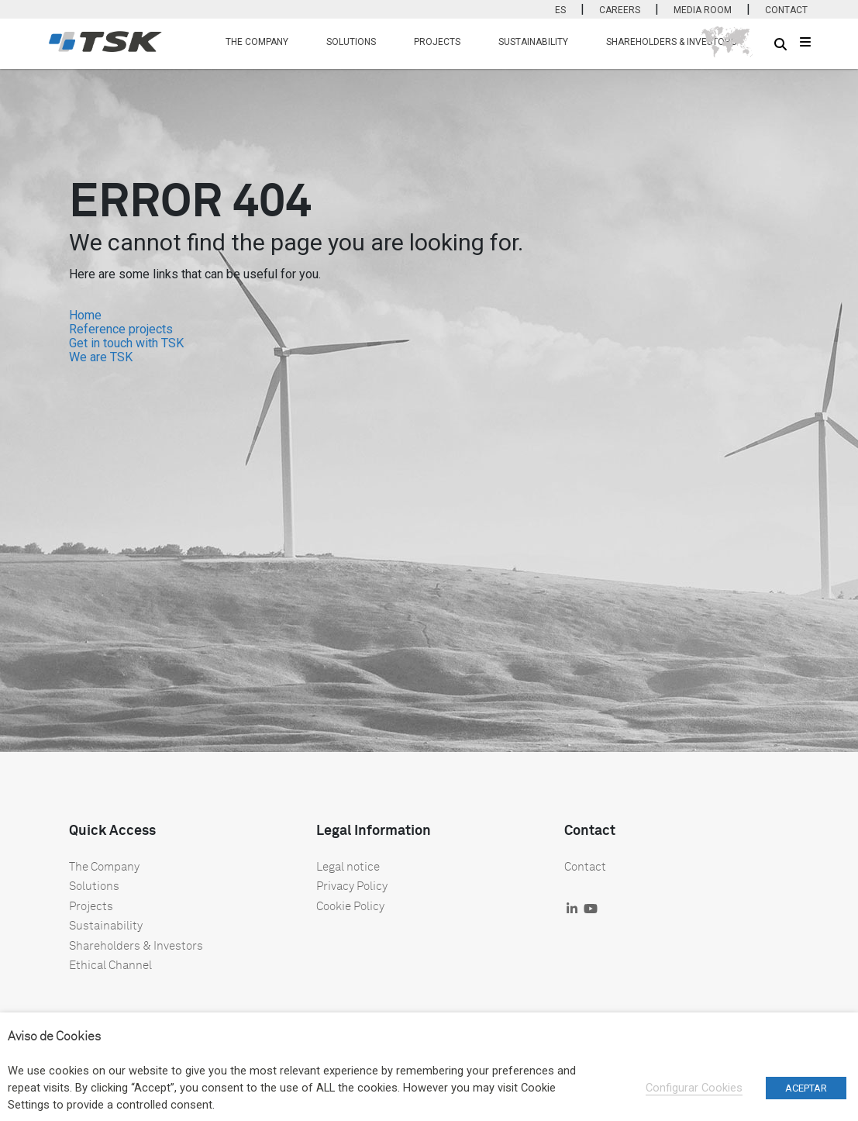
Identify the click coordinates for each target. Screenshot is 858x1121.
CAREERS (619, 10)
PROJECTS (437, 41)
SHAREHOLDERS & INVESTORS (671, 41)
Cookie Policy (350, 905)
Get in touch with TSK (126, 343)
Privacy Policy (352, 885)
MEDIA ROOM (703, 10)
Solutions (94, 885)
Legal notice (348, 866)
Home (85, 315)
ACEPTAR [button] (806, 1088)
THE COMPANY (257, 41)
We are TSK (101, 357)
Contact (585, 866)
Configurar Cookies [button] (694, 1088)
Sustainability (106, 925)
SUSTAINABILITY (533, 41)
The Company (104, 866)
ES (560, 10)
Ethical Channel (110, 964)
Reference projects (121, 329)
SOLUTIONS (351, 41)
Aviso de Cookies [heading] (54, 1035)
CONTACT (786, 10)
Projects (91, 905)
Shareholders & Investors (136, 945)
